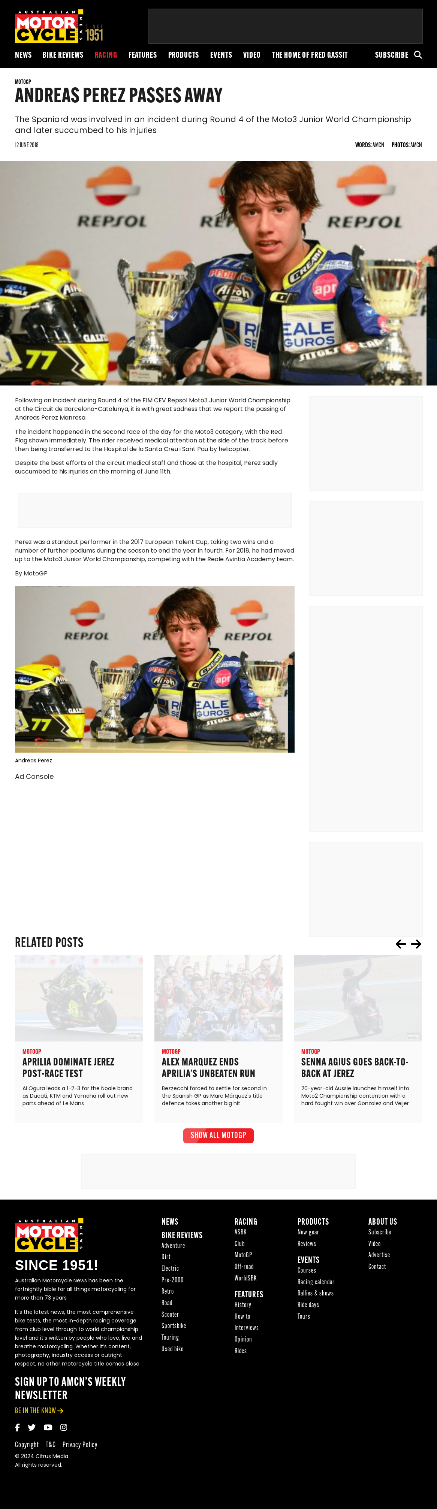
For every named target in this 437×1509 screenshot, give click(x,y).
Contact (377, 1271)
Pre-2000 (173, 1284)
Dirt (166, 1261)
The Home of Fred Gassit (310, 55)
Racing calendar (316, 1286)
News (23, 55)
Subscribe (392, 55)
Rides (241, 1355)
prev (401, 948)
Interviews (247, 1332)
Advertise (379, 1259)
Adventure (173, 1250)
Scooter (170, 1318)
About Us (382, 1226)
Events (221, 55)
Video (251, 55)
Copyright (27, 1449)
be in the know (35, 1415)
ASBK (241, 1236)
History (243, 1309)
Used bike (173, 1353)
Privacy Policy (80, 1449)
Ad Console (34, 781)
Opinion (243, 1344)
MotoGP (243, 1259)
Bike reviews (63, 55)
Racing (106, 55)
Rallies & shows (316, 1297)
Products (183, 55)
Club (240, 1248)
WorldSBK (246, 1282)
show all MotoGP (218, 1139)
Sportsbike (174, 1330)
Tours (304, 1320)
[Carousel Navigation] (408, 948)
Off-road (244, 1271)
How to (242, 1320)
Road (167, 1307)
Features (143, 55)
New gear (308, 1236)
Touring (170, 1342)
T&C (51, 1449)
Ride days (308, 1309)
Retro (168, 1296)
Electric (170, 1273)
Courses (307, 1275)
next (416, 948)
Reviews (307, 1248)
